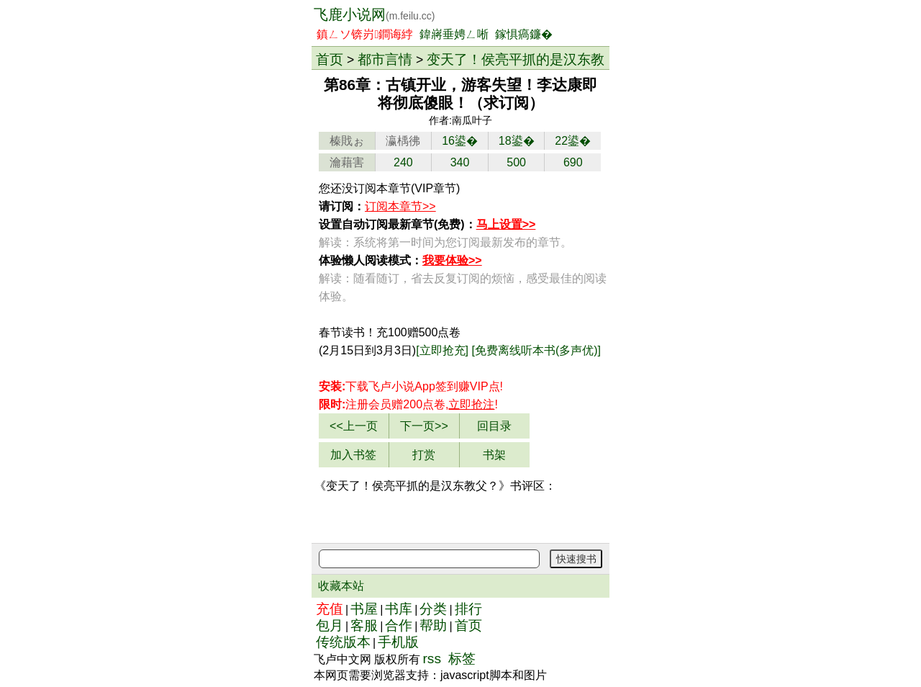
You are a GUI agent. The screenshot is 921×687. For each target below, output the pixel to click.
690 (573, 162)
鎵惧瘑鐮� (524, 34)
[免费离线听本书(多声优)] (537, 350)
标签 (462, 658)
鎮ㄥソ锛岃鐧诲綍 (365, 34)
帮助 (433, 625)
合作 (398, 625)
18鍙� (517, 141)
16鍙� (460, 141)
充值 (329, 608)
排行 (468, 608)
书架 (494, 455)
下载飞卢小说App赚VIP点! (411, 386)
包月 (329, 625)
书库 (398, 608)
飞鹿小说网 (374, 14)
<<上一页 (354, 426)
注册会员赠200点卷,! (408, 404)
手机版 (398, 642)
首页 (329, 59)
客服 (364, 625)
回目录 (494, 426)
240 (403, 162)
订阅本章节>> (400, 206)
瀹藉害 (347, 162)
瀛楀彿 (403, 141)
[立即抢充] (442, 350)
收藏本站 (341, 586)
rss (431, 658)
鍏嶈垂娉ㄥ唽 (454, 34)
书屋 (364, 608)
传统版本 (343, 642)
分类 (433, 608)
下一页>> (424, 426)
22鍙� (573, 141)
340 (460, 162)
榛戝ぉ (347, 141)
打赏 (423, 455)
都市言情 (385, 59)
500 (516, 162)
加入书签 (353, 455)
